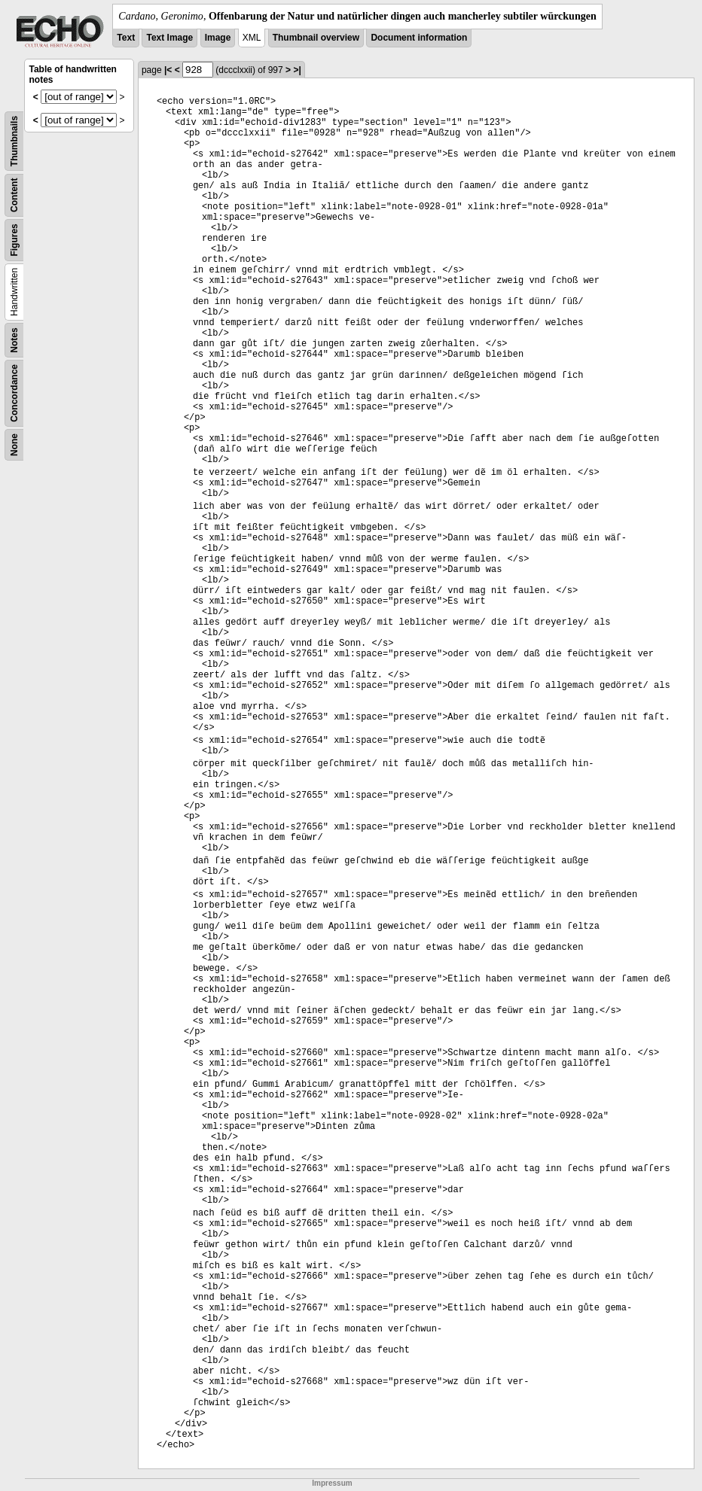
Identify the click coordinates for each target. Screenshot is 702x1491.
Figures (14, 240)
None (14, 445)
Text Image (169, 37)
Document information (419, 37)
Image (218, 37)
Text (126, 37)
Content (14, 195)
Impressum (332, 1483)
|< (168, 70)
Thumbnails (14, 141)
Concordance (14, 393)
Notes (14, 339)
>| (297, 70)
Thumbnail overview (316, 37)
